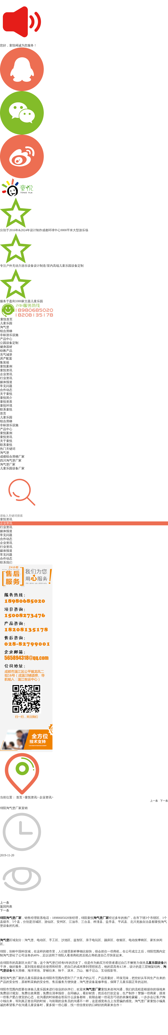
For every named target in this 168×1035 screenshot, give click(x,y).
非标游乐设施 (9, 425)
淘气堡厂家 (101, 918)
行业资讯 (6, 546)
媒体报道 (6, 550)
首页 (3, 413)
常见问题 (6, 554)
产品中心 (6, 429)
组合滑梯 (6, 421)
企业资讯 (6, 543)
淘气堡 (4, 940)
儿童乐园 (6, 417)
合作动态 (6, 558)
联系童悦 (6, 444)
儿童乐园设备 (154, 962)
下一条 (164, 800)
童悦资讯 (6, 437)
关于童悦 (6, 441)
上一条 (154, 800)
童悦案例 (6, 433)
